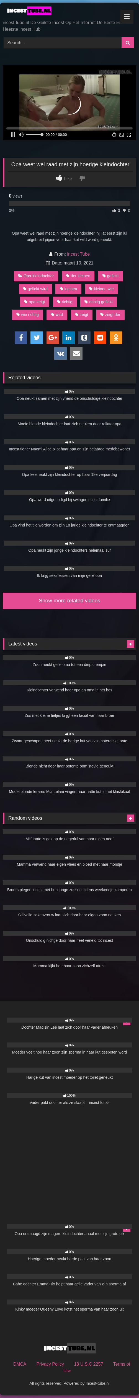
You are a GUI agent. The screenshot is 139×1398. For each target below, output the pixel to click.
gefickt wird (35, 289)
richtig (64, 302)
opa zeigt (34, 302)
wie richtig (27, 314)
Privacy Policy (50, 1364)
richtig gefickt (98, 302)
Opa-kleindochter (36, 276)
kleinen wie (101, 289)
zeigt (81, 314)
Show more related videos (69, 600)
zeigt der (110, 314)
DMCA (19, 1364)
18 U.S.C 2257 (88, 1364)
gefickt (110, 276)
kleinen (68, 289)
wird (57, 314)
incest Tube (78, 254)
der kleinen (78, 276)
